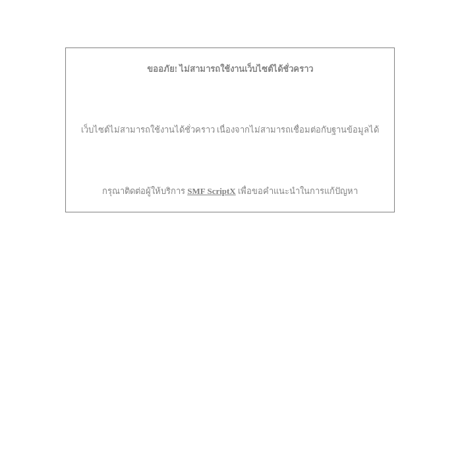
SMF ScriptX (211, 191)
